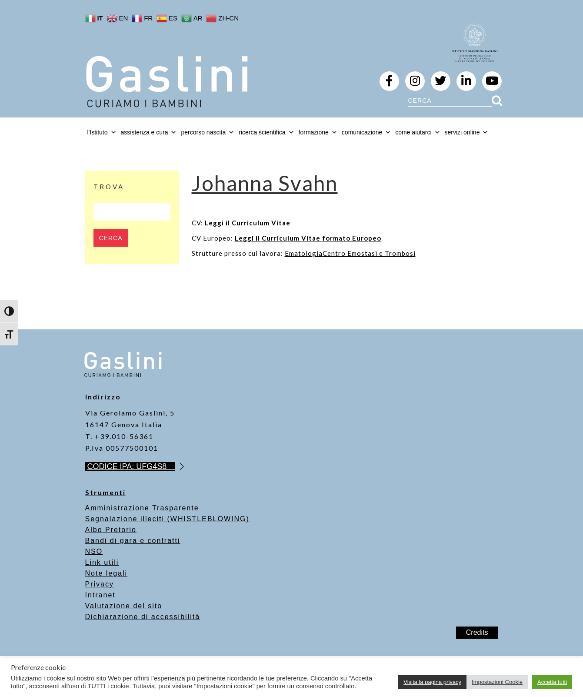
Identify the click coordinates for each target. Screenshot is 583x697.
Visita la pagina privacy (432, 682)
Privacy (99, 584)
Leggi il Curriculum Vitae (247, 223)
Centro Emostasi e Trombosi (369, 253)
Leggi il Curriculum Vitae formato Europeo (308, 238)
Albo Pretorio (111, 529)
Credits (477, 632)
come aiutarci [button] (417, 132)
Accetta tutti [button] (552, 682)
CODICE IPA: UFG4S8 (131, 466)
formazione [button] (318, 132)
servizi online (467, 132)
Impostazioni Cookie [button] (497, 682)
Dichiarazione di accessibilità (142, 616)
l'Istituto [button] (102, 132)
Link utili (102, 562)
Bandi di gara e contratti (132, 540)
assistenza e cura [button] (149, 132)
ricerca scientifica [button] (266, 132)
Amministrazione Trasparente (142, 508)
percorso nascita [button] (207, 132)
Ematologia (304, 253)
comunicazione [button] (366, 132)
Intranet (100, 595)
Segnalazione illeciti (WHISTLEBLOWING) (167, 519)
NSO (94, 551)
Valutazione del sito (124, 606)
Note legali (106, 573)
